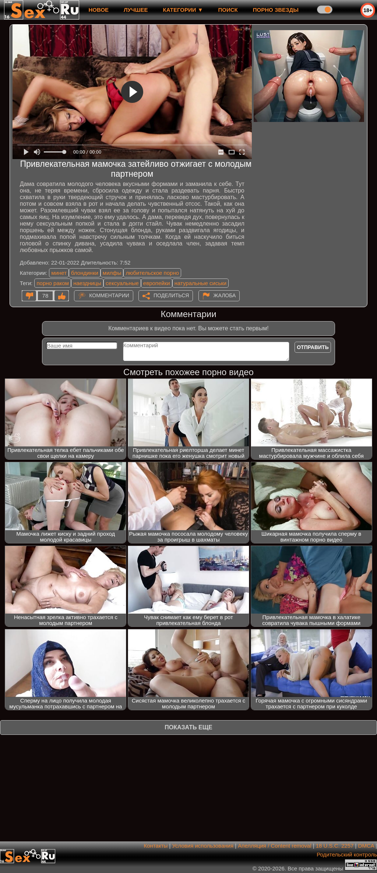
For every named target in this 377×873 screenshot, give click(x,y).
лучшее (136, 10)
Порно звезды (276, 10)
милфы (112, 273)
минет (59, 273)
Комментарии (109, 295)
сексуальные (122, 283)
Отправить (313, 347)
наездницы (87, 283)
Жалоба (225, 295)
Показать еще (188, 727)
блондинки (84, 273)
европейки (156, 283)
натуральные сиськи (201, 283)
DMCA (366, 846)
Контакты (156, 846)
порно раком (52, 283)
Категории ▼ (183, 10)
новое (98, 10)
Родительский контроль (347, 854)
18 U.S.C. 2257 (335, 846)
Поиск (228, 10)
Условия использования (203, 846)
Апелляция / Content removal (274, 846)
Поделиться (171, 295)
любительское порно (152, 273)
